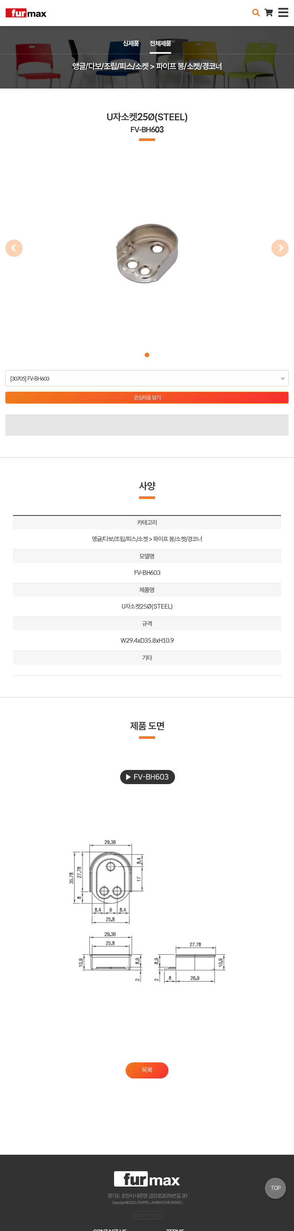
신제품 (131, 43)
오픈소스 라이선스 (147, 1215)
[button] (147, 355)
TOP (276, 1188)
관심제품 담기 (147, 397)
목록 (147, 1070)
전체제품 (160, 43)
